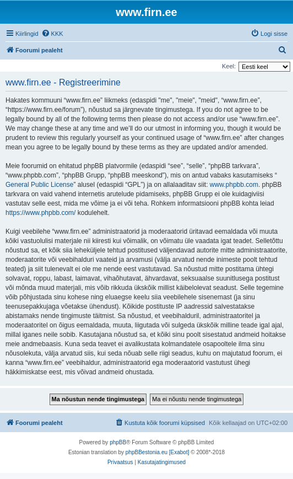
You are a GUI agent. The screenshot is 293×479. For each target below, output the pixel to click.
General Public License (39, 185)
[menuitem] (52, 33)
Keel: (229, 66)
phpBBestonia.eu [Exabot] (157, 452)
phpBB (118, 442)
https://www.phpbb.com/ (40, 213)
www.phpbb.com (234, 185)
